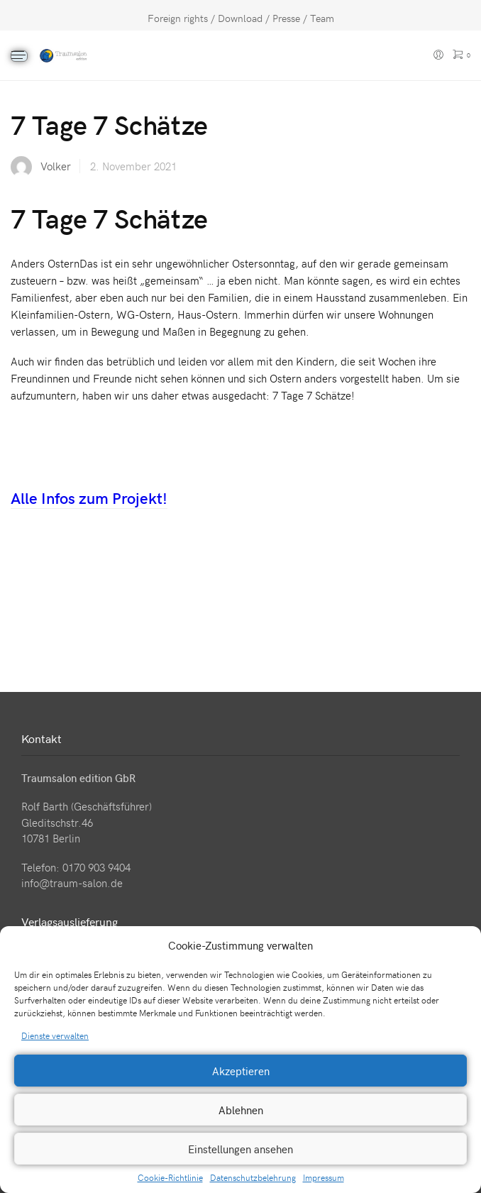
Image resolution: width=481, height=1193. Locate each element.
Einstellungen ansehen (240, 1149)
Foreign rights (178, 18)
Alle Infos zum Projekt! (89, 497)
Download (240, 18)
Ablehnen (241, 1110)
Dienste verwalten (55, 1035)
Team (322, 18)
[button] (460, 945)
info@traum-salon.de (72, 883)
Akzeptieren (241, 1071)
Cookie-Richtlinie (170, 1177)
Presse (286, 18)
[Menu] (19, 56)
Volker (55, 166)
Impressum (323, 1177)
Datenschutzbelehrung (253, 1177)
